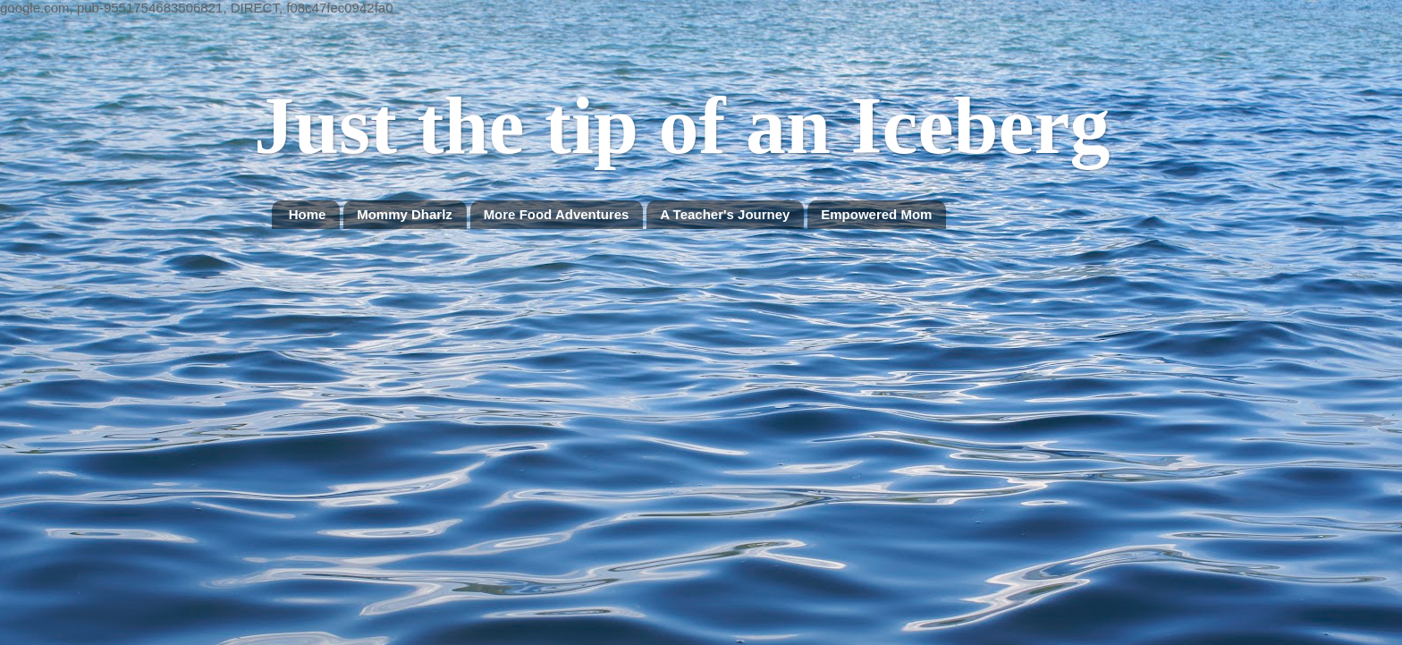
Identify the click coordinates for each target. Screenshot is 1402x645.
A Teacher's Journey (725, 214)
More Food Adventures (556, 214)
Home (307, 214)
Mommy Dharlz (404, 214)
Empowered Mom (876, 214)
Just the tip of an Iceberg (682, 125)
